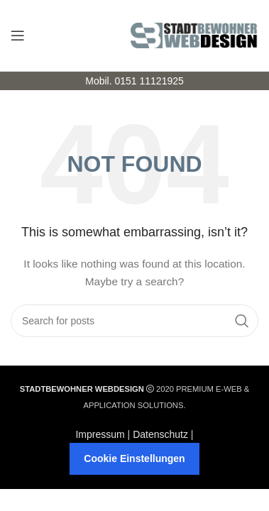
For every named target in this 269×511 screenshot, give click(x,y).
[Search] (134, 320)
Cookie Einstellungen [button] (134, 458)
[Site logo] (194, 34)
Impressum (99, 434)
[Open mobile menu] (18, 35)
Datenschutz (160, 434)
